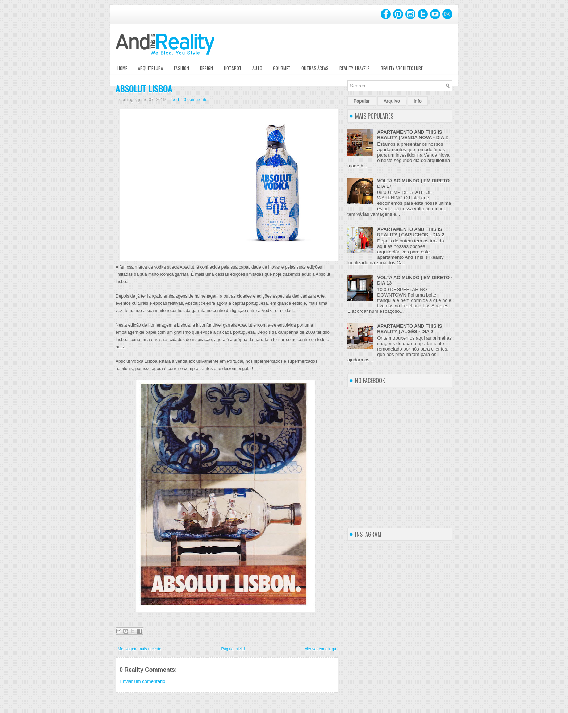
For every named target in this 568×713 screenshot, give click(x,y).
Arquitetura (150, 68)
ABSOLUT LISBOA (144, 88)
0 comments (195, 99)
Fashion (181, 68)
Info (418, 101)
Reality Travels (354, 68)
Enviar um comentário (142, 681)
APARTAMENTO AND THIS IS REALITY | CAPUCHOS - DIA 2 (410, 232)
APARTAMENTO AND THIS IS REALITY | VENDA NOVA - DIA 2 (412, 134)
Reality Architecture (402, 68)
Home (122, 68)
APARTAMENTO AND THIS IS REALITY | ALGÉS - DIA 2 (409, 328)
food (174, 99)
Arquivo (392, 101)
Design (206, 68)
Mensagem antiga (320, 649)
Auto (257, 68)
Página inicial (233, 649)
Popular (362, 101)
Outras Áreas (315, 68)
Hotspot (233, 68)
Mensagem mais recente (139, 649)
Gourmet (282, 68)
